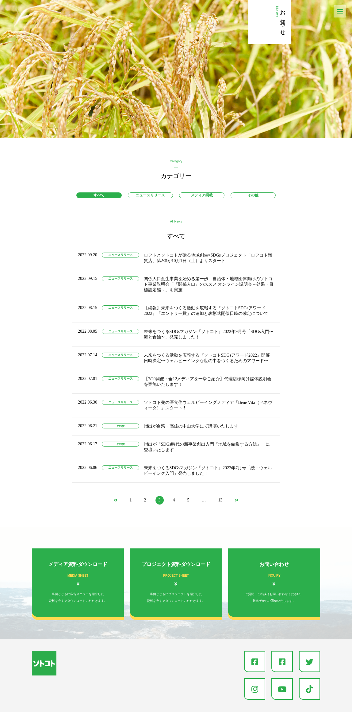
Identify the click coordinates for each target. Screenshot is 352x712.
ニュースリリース (150, 195)
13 (220, 500)
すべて (99, 195)
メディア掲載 (202, 195)
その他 (252, 195)
